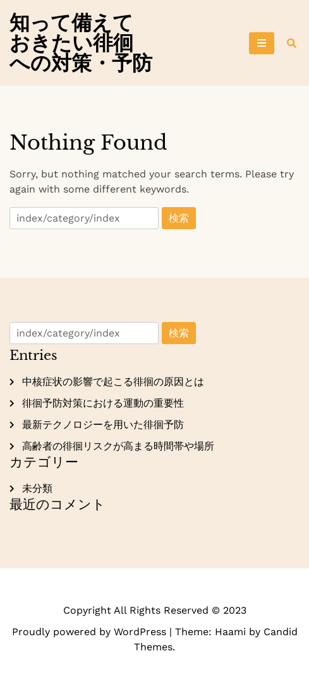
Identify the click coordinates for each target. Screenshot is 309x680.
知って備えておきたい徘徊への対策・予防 (80, 43)
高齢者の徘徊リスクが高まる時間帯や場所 (118, 446)
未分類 (37, 488)
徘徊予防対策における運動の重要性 (103, 403)
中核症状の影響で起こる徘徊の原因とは (113, 382)
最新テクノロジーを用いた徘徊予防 (103, 425)
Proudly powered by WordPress (90, 632)
